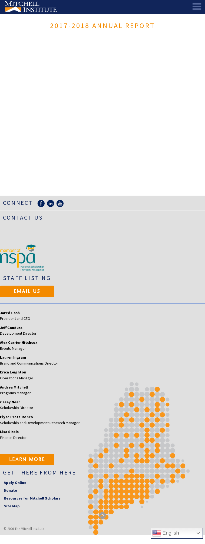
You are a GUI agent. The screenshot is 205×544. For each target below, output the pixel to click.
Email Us (27, 291)
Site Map (12, 506)
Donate (10, 490)
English (165, 533)
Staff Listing (27, 278)
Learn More (27, 460)
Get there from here (39, 472)
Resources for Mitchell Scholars (32, 498)
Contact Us (23, 217)
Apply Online (15, 482)
